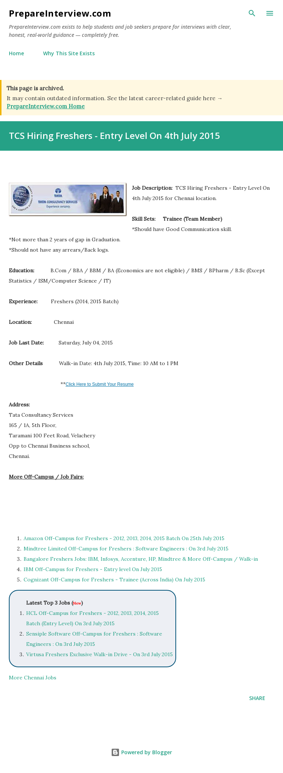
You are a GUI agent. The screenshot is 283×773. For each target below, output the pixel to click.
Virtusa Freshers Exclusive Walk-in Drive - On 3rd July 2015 (99, 654)
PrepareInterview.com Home (46, 106)
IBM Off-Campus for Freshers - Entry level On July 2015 (93, 569)
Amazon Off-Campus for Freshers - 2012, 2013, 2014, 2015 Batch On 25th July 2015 (124, 538)
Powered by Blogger (141, 752)
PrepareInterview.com (60, 13)
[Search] (252, 13)
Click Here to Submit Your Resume (100, 384)
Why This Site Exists (69, 53)
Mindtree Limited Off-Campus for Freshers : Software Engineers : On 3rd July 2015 (126, 548)
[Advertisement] (95, 503)
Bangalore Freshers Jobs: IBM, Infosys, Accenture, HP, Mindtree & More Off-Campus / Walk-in (141, 559)
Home (16, 53)
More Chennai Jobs (32, 677)
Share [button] (257, 698)
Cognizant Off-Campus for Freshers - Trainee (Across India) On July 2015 (114, 579)
